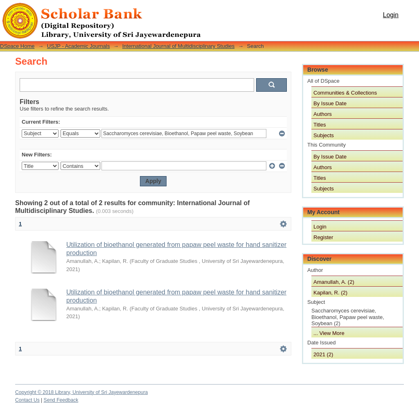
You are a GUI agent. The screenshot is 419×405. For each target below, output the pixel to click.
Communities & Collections (345, 93)
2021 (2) (323, 354)
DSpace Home (17, 46)
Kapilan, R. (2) (330, 293)
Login (391, 14)
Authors (322, 114)
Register (323, 237)
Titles (319, 125)
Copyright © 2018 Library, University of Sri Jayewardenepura (81, 392)
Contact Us (27, 400)
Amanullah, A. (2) (333, 282)
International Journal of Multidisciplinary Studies (178, 46)
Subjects (323, 135)
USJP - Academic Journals (78, 46)
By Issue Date (330, 103)
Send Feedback (61, 400)
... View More (329, 333)
